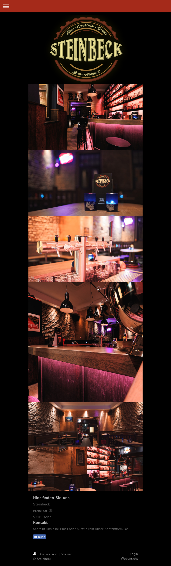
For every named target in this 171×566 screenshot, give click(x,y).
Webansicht (129, 558)
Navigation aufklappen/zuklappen (85, 6)
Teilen (39, 537)
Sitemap (66, 554)
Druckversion (46, 554)
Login (134, 554)
